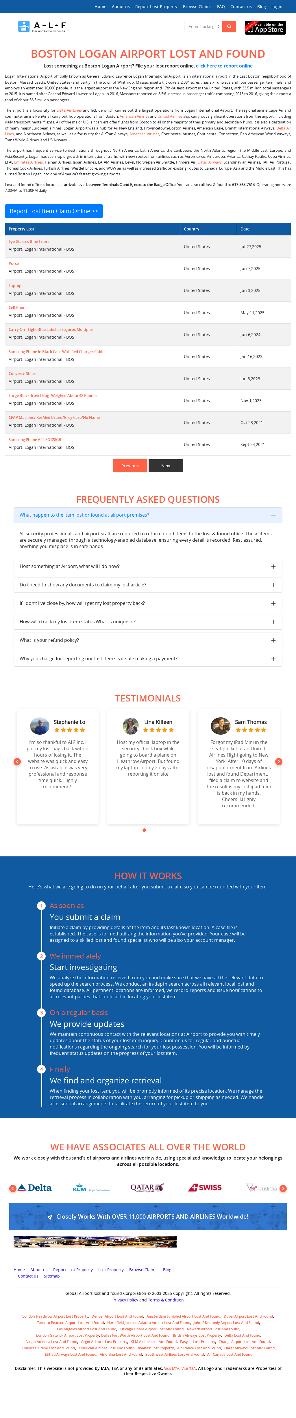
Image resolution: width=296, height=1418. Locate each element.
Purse (14, 263)
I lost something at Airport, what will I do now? (70, 566)
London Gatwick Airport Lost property (67, 1335)
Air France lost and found (199, 1348)
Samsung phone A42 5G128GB (35, 439)
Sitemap (52, 1276)
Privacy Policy (125, 1300)
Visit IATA (171, 1368)
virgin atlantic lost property (104, 1341)
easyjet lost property (197, 1341)
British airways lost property (197, 1335)
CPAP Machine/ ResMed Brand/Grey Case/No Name (54, 417)
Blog (261, 6)
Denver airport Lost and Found (117, 1316)
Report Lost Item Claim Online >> (54, 211)
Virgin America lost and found (51, 1341)
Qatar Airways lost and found (249, 1348)
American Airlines (134, 116)
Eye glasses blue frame (29, 241)
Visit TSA (189, 1368)
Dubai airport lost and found (248, 1316)
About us (121, 6)
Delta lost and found (242, 1335)
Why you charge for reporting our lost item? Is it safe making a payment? (98, 658)
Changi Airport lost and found (244, 1341)
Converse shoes (22, 373)
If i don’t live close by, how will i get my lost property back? (82, 603)
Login (276, 6)
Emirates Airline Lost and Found (48, 1348)
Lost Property (111, 1269)
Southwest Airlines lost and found (174, 1354)
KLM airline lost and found (154, 1341)
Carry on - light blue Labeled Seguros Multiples (51, 329)
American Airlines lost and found (106, 1348)
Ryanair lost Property (156, 1348)
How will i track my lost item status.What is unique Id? (78, 621)
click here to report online (224, 66)
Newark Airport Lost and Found (213, 1329)
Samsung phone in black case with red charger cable (56, 351)
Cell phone (18, 307)
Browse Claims (197, 6)
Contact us (241, 6)
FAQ (221, 6)
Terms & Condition (166, 1300)
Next (166, 465)
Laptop (15, 285)
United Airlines (170, 116)
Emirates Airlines (28, 162)
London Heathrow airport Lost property (55, 1316)
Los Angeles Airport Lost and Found (86, 1329)
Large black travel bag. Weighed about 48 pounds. (54, 395)
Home (100, 6)
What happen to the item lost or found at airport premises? (84, 515)
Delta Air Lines (69, 110)
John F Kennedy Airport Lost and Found (226, 1322)
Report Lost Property (156, 6)
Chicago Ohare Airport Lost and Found (152, 1329)
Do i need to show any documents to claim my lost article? (83, 585)
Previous (130, 465)
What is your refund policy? (49, 640)
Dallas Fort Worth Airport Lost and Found (135, 1335)
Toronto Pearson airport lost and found (70, 1322)
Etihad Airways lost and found (70, 1354)
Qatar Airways (209, 162)
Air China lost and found (121, 1354)
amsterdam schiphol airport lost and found (183, 1316)
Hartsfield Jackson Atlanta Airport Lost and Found (148, 1322)
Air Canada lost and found (229, 1354)
